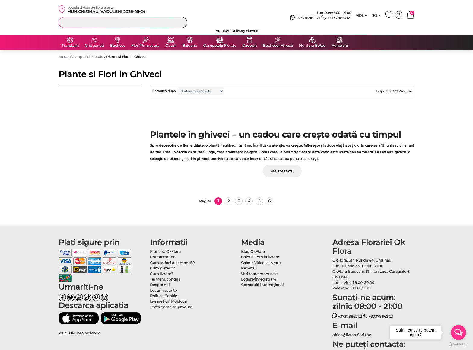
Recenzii (248, 268)
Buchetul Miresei (278, 45)
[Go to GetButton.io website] (458, 344)
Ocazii (170, 45)
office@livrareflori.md (351, 334)
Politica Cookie (163, 296)
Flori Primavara (145, 45)
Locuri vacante (163, 290)
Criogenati (94, 45)
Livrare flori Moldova (168, 301)
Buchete (117, 45)
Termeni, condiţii (165, 279)
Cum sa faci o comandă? (172, 262)
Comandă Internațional (262, 284)
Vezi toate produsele (259, 274)
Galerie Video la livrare (261, 262)
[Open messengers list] (458, 332)
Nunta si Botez (312, 45)
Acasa (64, 57)
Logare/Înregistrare (258, 279)
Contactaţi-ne (162, 257)
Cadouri (249, 45)
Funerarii (340, 45)
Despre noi (160, 284)
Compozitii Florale (219, 45)
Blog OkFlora (253, 251)
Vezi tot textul (282, 171)
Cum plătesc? (162, 268)
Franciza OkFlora (165, 251)
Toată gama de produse (171, 307)
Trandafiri (70, 45)
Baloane (189, 45)
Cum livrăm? (161, 274)
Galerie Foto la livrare (260, 257)
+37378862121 (305, 18)
